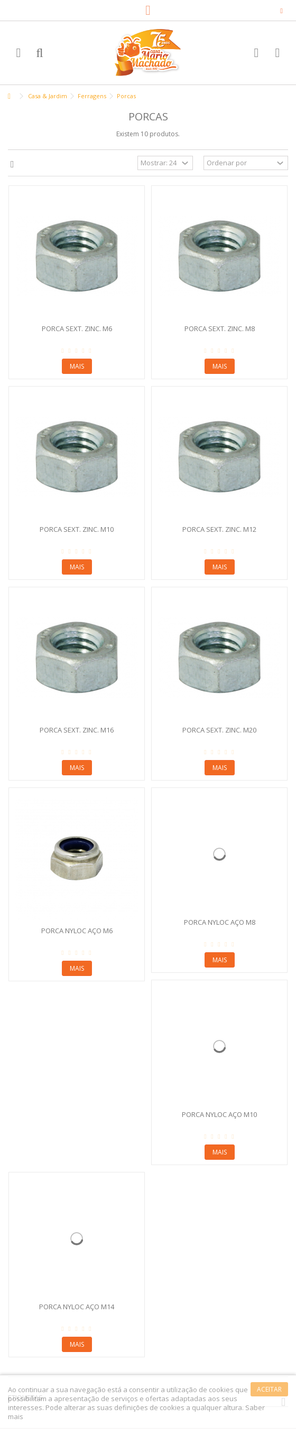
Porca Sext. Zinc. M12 (219, 529)
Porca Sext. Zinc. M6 (77, 328)
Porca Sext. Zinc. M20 (219, 730)
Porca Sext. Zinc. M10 (77, 529)
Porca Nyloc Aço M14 (76, 1306)
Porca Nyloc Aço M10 (219, 1114)
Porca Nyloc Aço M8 (219, 922)
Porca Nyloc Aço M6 (77, 930)
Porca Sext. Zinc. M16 (77, 730)
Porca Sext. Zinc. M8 (219, 328)
